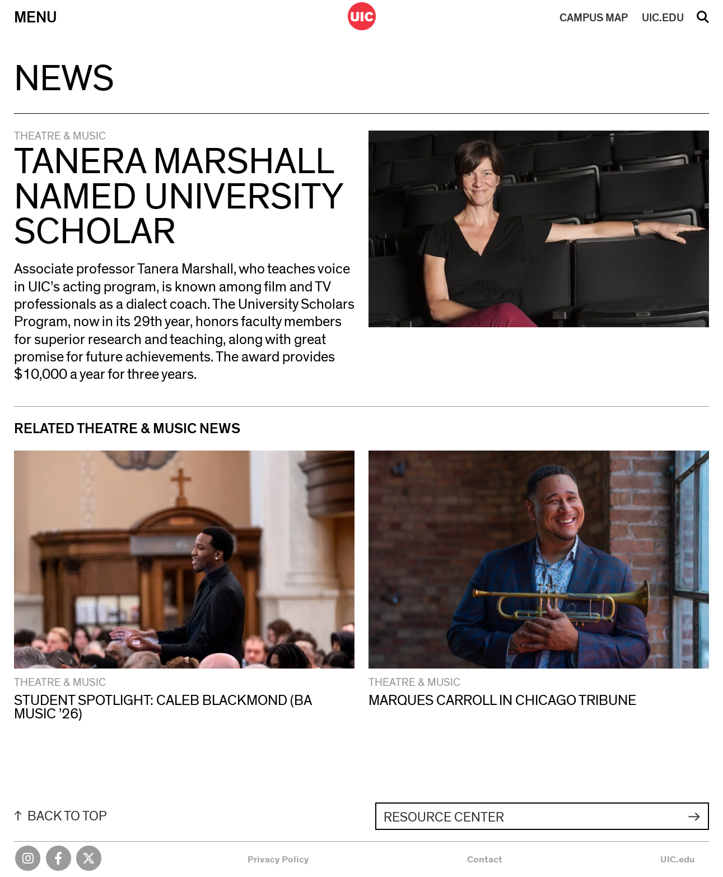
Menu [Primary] (35, 18)
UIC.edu (677, 859)
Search (703, 20)
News (64, 79)
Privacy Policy (278, 859)
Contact (484, 859)
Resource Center (444, 817)
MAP (593, 18)
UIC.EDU (663, 18)
